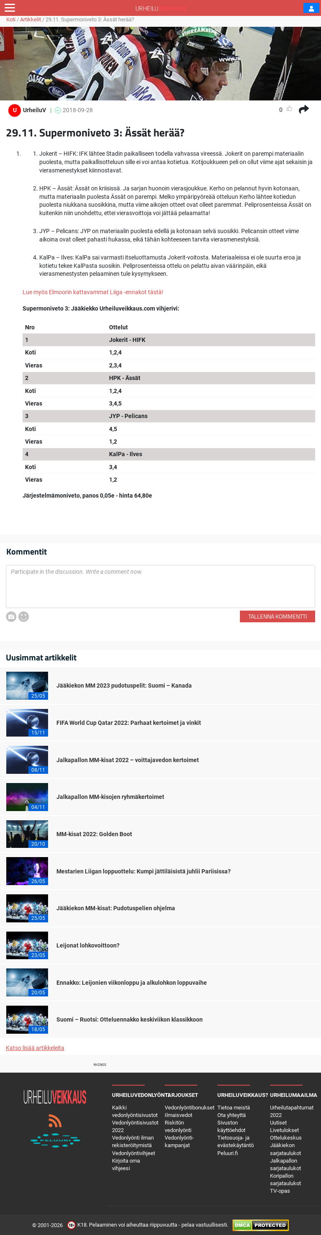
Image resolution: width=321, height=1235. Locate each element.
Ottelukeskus (286, 1138)
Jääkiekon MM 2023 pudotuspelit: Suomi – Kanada (124, 685)
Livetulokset (284, 1130)
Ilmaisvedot (178, 1115)
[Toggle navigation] (10, 8)
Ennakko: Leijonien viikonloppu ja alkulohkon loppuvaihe (131, 982)
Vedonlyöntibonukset (189, 1107)
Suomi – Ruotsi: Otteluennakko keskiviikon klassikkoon (129, 1019)
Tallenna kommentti (277, 616)
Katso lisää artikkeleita (35, 1048)
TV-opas (280, 1191)
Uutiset (278, 1122)
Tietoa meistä (233, 1107)
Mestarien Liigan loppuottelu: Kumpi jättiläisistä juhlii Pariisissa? (143, 871)
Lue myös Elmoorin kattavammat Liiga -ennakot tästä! (93, 292)
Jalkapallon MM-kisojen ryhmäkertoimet (110, 796)
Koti (10, 19)
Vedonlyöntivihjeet (133, 1153)
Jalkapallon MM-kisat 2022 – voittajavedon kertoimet (127, 760)
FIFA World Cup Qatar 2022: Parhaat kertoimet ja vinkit (128, 722)
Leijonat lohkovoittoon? (88, 945)
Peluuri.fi (227, 1153)
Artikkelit (30, 19)
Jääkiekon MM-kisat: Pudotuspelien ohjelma (115, 908)
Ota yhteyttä (231, 1115)
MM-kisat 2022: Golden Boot (94, 834)
